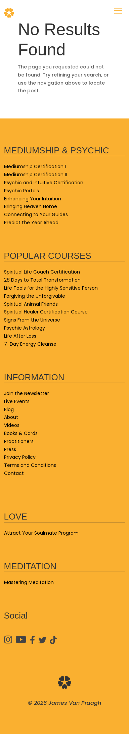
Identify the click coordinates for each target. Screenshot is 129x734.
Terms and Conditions (30, 465)
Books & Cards (21, 433)
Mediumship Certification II (35, 174)
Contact (14, 473)
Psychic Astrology (24, 328)
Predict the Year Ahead (31, 222)
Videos (11, 425)
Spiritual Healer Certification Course (46, 311)
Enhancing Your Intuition (32, 198)
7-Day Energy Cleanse (30, 344)
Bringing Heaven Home (30, 206)
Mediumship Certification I (35, 166)
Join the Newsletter (26, 393)
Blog (9, 409)
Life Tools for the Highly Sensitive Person (51, 288)
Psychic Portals (21, 190)
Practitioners (19, 441)
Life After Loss (20, 336)
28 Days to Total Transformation (42, 280)
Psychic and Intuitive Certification (43, 182)
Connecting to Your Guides (36, 214)
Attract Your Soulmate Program (41, 533)
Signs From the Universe (32, 319)
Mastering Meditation (29, 582)
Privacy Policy (20, 457)
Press (10, 449)
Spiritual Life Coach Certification (42, 271)
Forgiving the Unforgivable (34, 296)
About (11, 417)
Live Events (17, 401)
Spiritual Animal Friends (31, 304)
